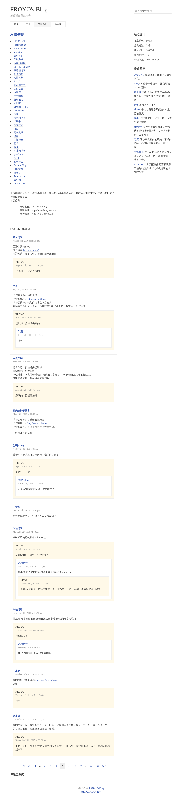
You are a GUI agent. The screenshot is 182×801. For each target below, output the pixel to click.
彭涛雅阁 (18, 74)
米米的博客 (20, 118)
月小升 (17, 81)
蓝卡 (16, 143)
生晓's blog (18, 445)
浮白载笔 (18, 96)
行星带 (17, 121)
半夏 (15, 286)
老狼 (136, 118)
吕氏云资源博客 (21, 410)
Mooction (18, 52)
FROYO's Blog (28, 9)
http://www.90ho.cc (36, 299)
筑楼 (16, 114)
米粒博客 (18, 528)
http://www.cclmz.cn (37, 423)
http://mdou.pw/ (31, 250)
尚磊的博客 (20, 63)
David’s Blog (20, 165)
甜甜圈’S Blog (21, 107)
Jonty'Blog (19, 110)
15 (91, 766)
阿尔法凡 (18, 169)
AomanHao (19, 176)
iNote (16, 147)
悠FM (137, 109)
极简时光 (18, 125)
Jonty (136, 83)
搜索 (169, 11)
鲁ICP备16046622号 (91, 792)
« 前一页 (25, 766)
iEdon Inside (20, 48)
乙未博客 (18, 161)
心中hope (18, 154)
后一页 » (101, 766)
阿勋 (16, 129)
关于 (28, 24)
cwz (136, 105)
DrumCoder (19, 183)
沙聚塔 (17, 92)
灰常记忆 (18, 99)
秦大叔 (137, 92)
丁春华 (16, 507)
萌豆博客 (18, 237)
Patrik (16, 158)
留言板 (58, 24)
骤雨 (16, 136)
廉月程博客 (20, 70)
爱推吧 (17, 103)
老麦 (136, 139)
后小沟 (17, 180)
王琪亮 (16, 671)
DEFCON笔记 (21, 41)
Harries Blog (20, 45)
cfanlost (138, 127)
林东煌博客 (20, 85)
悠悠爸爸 (18, 77)
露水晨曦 (18, 132)
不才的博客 (20, 150)
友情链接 (42, 24)
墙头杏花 (18, 56)
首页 (16, 24)
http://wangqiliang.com (46, 680)
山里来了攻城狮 (22, 67)
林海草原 (139, 152)
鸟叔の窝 (18, 139)
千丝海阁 (18, 59)
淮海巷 (17, 172)
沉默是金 (18, 88)
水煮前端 (18, 358)
